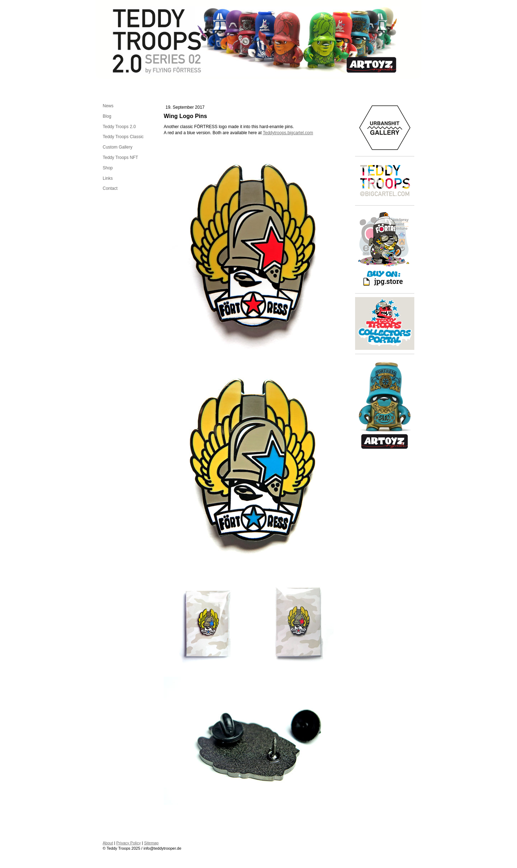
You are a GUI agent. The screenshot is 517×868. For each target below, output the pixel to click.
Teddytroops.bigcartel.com (288, 132)
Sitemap (151, 843)
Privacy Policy (128, 843)
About (108, 843)
